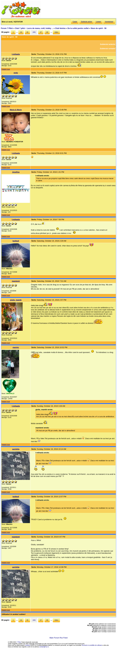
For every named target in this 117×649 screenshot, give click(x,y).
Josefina (15, 172)
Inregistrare (109, 21)
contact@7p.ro (44, 647)
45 (27, 32)
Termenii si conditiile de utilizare (92, 645)
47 (41, 32)
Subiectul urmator (107, 48)
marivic (16, 347)
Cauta (75, 21)
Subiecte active (86, 21)
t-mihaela (16, 54)
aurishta (15, 449)
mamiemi (16, 281)
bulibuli (16, 241)
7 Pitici (19, 642)
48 (47, 32)
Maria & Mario (16, 110)
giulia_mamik (16, 300)
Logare (98, 21)
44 (21, 32)
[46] (34, 32)
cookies (27, 645)
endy (16, 73)
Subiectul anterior (107, 44)
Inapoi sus (6, 69)
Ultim (56, 32)
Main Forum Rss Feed (59, 638)
